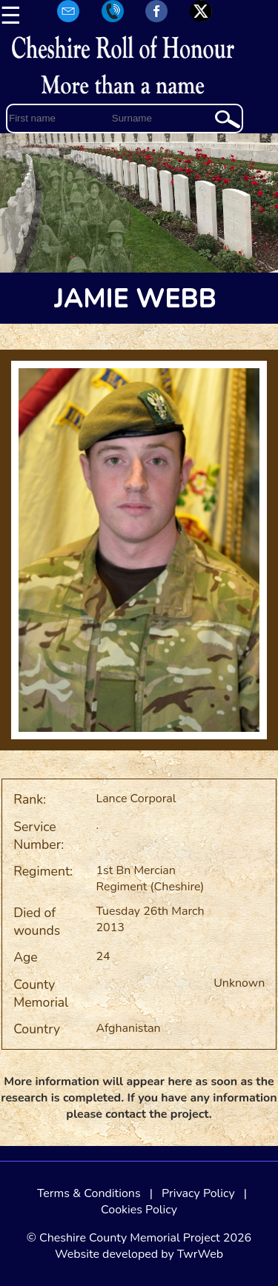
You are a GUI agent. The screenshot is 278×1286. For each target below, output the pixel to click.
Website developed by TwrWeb (139, 1254)
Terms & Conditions (89, 1193)
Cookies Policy (139, 1210)
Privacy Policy (198, 1193)
